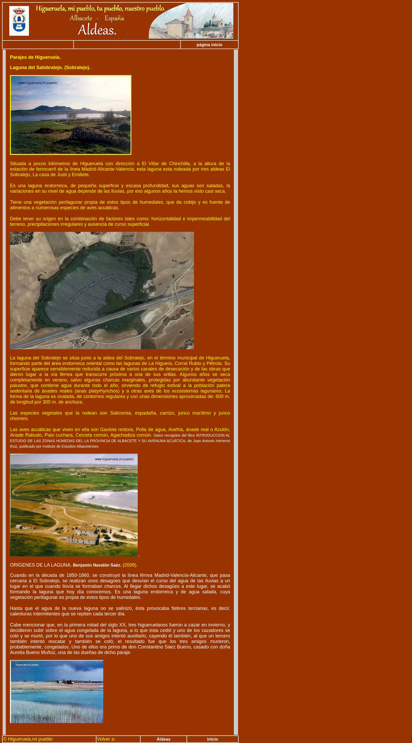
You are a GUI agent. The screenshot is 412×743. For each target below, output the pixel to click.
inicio (212, 739)
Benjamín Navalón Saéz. (96, 565)
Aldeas (163, 739)
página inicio (209, 45)
